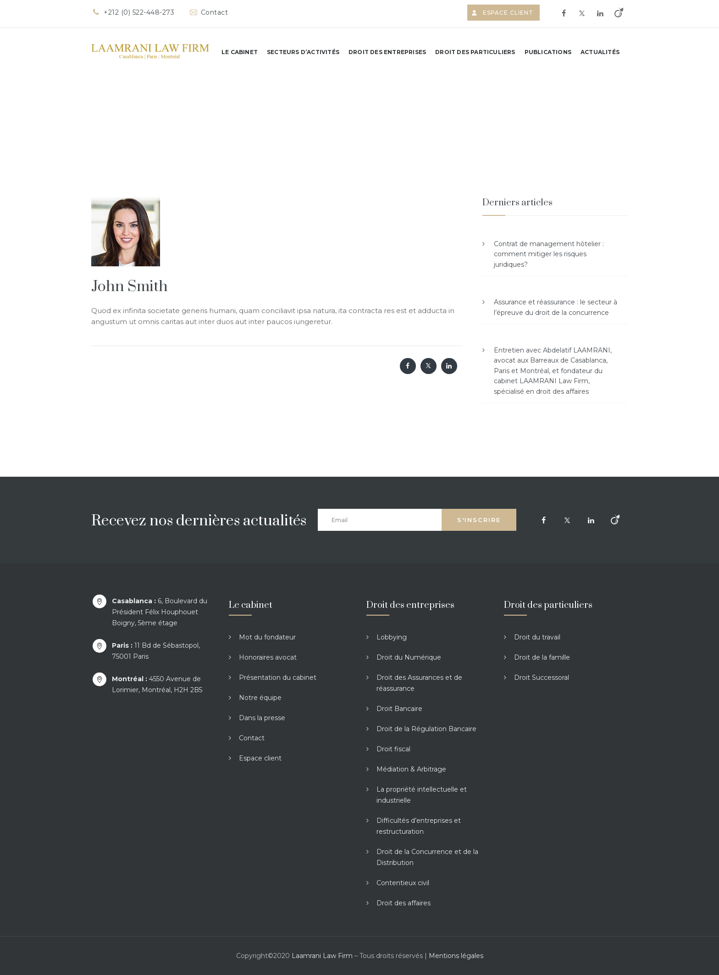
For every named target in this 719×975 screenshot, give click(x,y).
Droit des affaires (403, 903)
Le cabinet (239, 52)
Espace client (503, 12)
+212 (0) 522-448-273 (132, 12)
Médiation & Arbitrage (411, 769)
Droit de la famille (542, 657)
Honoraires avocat (268, 657)
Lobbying (391, 637)
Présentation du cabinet (277, 677)
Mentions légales (456, 956)
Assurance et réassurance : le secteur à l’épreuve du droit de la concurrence (555, 307)
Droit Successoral (541, 677)
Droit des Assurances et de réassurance (419, 683)
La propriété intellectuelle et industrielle (421, 794)
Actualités (600, 52)
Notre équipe (260, 698)
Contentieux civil (402, 883)
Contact (208, 12)
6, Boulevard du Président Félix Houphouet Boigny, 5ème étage (159, 612)
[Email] (380, 520)
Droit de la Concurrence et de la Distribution (427, 857)
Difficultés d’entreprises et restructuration (418, 826)
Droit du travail (537, 637)
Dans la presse (262, 718)
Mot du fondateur (267, 637)
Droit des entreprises (387, 52)
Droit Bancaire (399, 709)
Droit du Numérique (408, 657)
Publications (548, 52)
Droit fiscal (393, 749)
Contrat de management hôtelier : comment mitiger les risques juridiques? (549, 254)
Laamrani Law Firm (322, 956)
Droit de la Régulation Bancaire (426, 729)
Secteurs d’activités (303, 52)
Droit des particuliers (475, 52)
